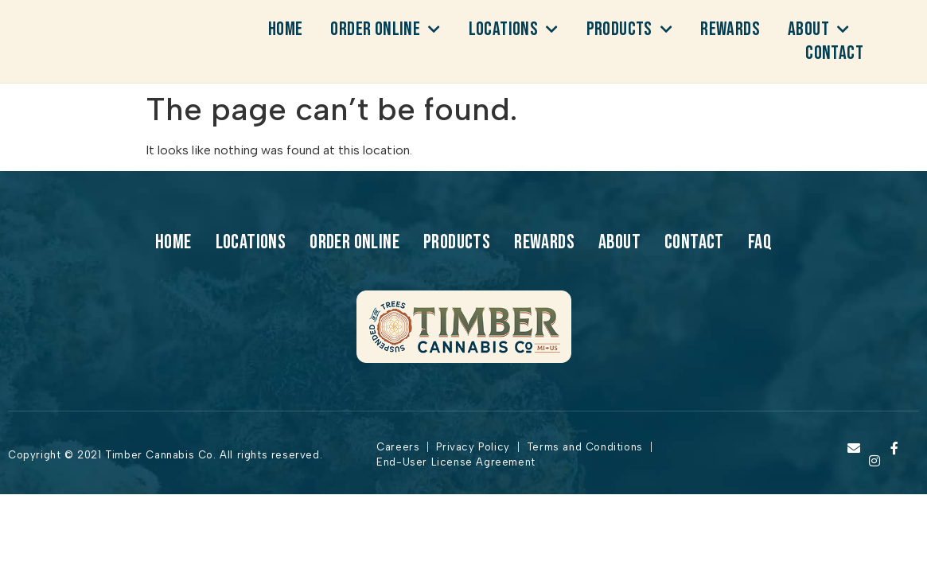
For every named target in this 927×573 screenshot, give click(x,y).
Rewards (730, 29)
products (629, 29)
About (818, 29)
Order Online (385, 29)
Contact (834, 52)
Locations (514, 29)
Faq (760, 243)
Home (285, 29)
